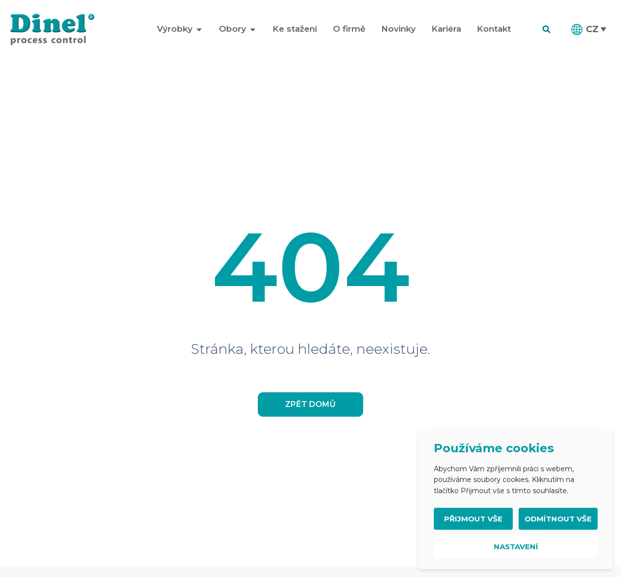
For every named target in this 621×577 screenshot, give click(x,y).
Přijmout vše (473, 518)
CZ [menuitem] (592, 29)
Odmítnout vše (558, 518)
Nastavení (516, 546)
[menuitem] (589, 29)
